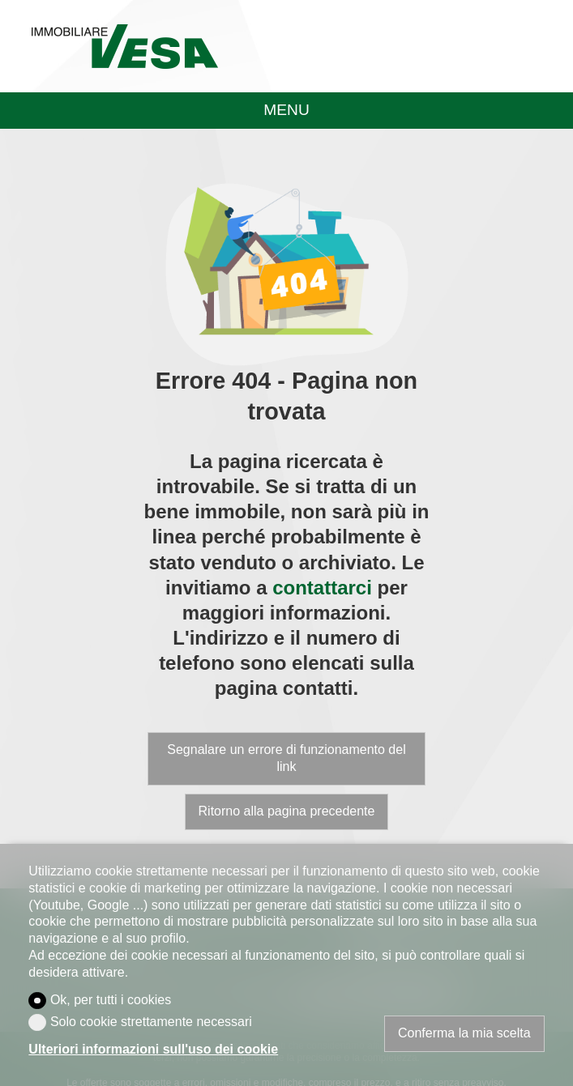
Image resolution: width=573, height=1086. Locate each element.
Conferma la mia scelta (464, 1033)
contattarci (322, 587)
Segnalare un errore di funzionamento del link (286, 758)
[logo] (124, 46)
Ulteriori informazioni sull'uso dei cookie (153, 1049)
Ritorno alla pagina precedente (287, 811)
